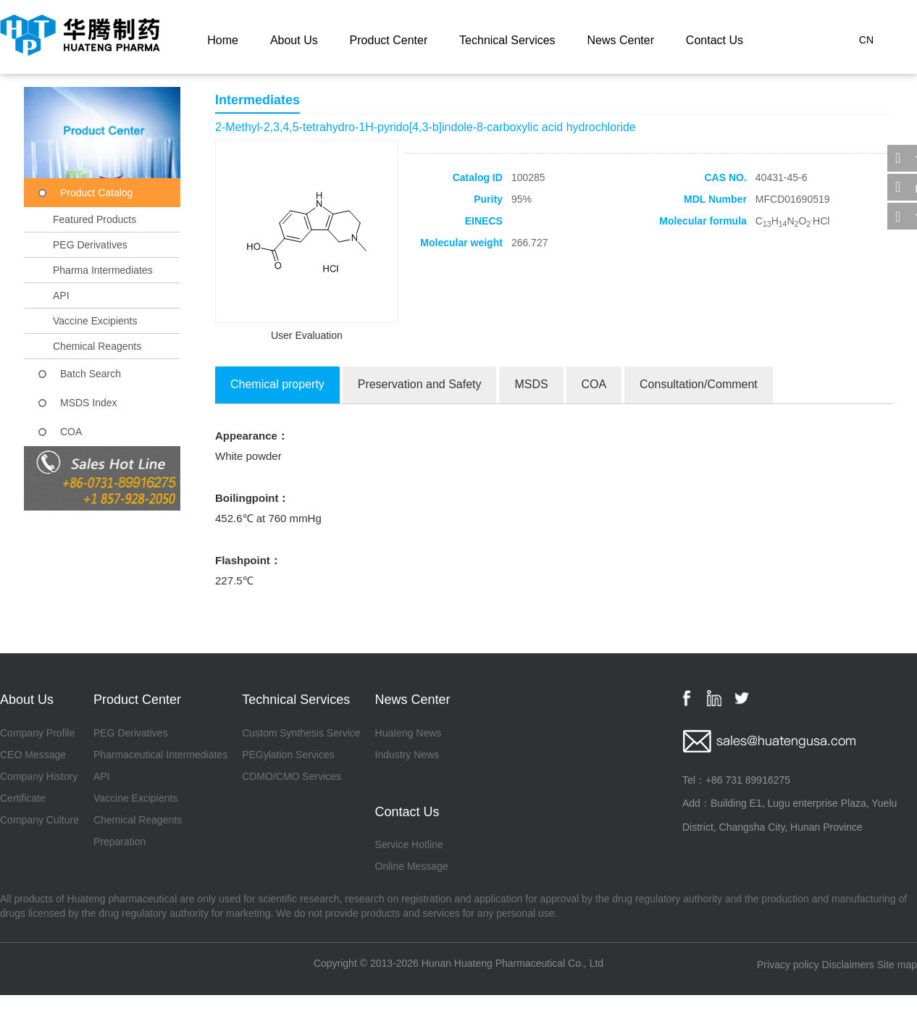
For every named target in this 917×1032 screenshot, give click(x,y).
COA (71, 431)
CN (866, 40)
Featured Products (94, 219)
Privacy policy (788, 964)
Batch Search (90, 373)
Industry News (407, 754)
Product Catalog (96, 192)
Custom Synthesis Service (301, 733)
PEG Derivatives (90, 245)
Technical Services (507, 40)
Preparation (119, 841)
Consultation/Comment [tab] (699, 384)
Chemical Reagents (97, 346)
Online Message (411, 866)
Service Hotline (409, 844)
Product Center (389, 40)
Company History (39, 776)
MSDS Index (88, 402)
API (61, 295)
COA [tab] (594, 384)
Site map (897, 964)
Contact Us (714, 40)
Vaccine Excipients (95, 321)
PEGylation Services (288, 754)
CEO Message (33, 754)
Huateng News (408, 733)
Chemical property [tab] (277, 384)
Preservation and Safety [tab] (420, 384)
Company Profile (37, 733)
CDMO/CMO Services (291, 776)
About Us (294, 40)
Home (222, 40)
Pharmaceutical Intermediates (160, 754)
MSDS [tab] (531, 384)
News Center (620, 40)
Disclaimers (848, 964)
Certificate (23, 798)
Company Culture (39, 820)
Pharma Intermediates (103, 270)
